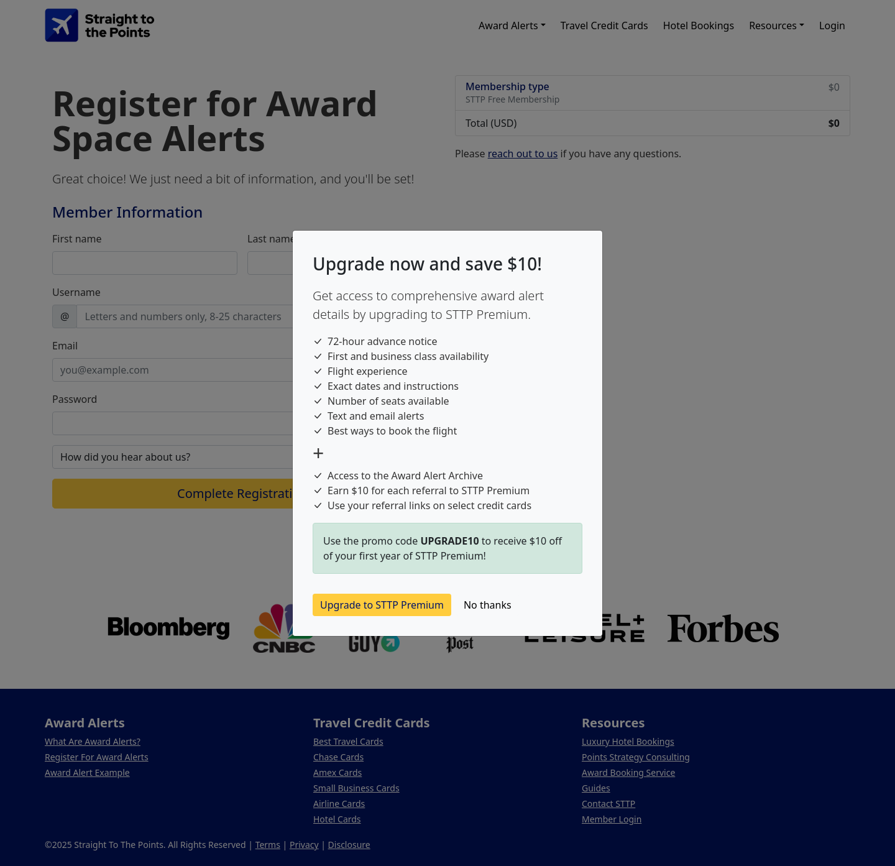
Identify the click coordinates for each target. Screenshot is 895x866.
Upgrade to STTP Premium (382, 605)
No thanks (488, 605)
